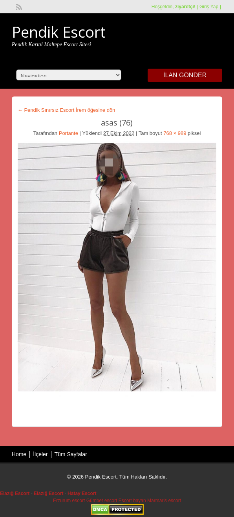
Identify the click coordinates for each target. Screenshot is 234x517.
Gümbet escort (101, 500)
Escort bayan (132, 500)
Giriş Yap (208, 6)
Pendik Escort (59, 32)
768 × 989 (174, 133)
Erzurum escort (69, 500)
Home (19, 454)
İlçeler (40, 454)
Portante (68, 133)
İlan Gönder (185, 75)
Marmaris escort (164, 500)
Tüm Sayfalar (71, 454)
